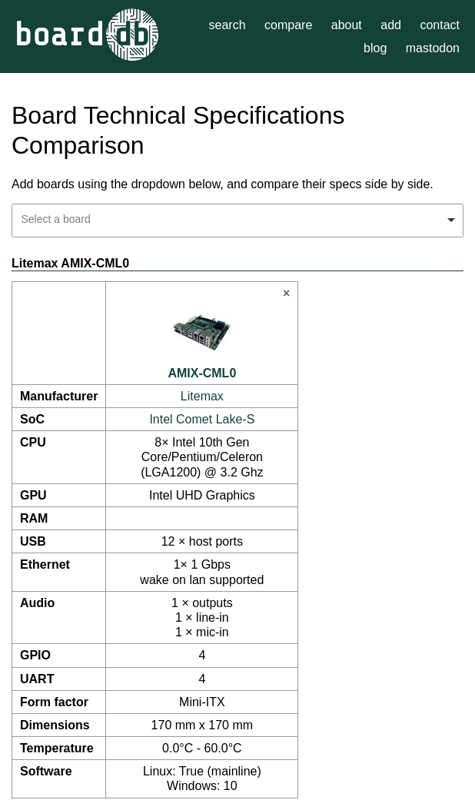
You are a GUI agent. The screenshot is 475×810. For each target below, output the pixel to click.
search (227, 25)
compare (288, 25)
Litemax (202, 396)
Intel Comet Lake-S (201, 419)
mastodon (433, 48)
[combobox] (237, 220)
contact (440, 25)
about (346, 25)
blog (375, 48)
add (390, 25)
